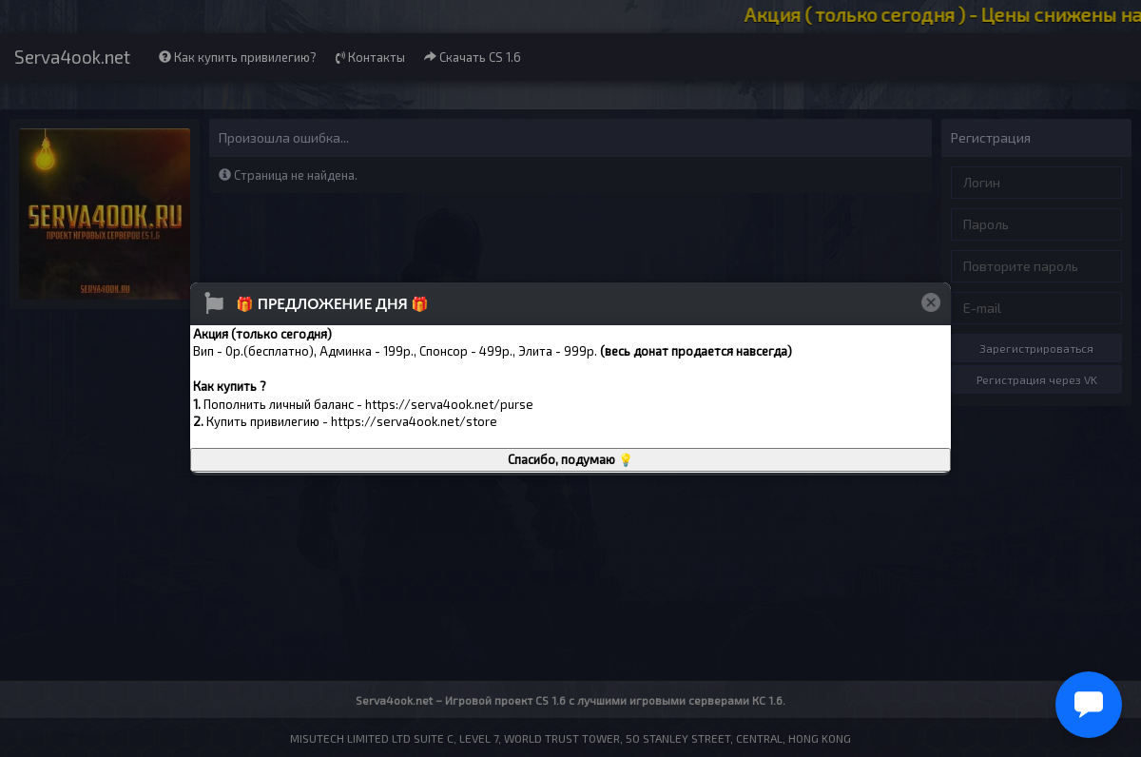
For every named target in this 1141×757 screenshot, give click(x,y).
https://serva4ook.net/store (414, 421)
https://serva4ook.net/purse (449, 404)
